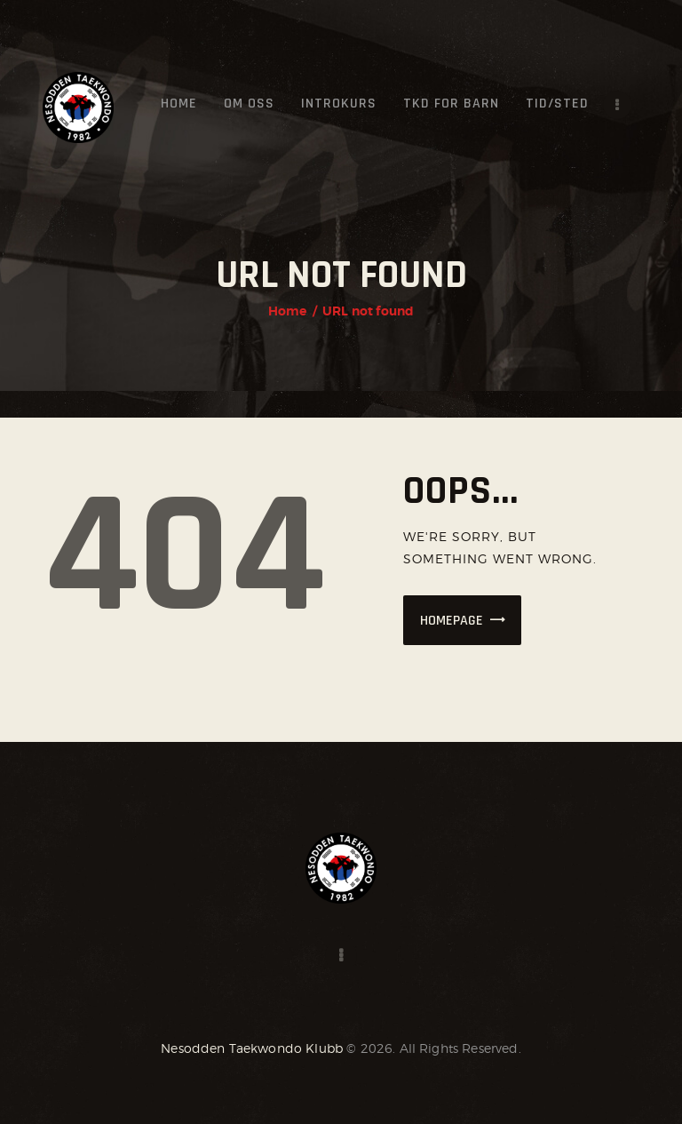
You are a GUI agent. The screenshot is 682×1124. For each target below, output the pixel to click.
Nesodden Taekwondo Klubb (252, 1048)
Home (287, 311)
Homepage (451, 620)
